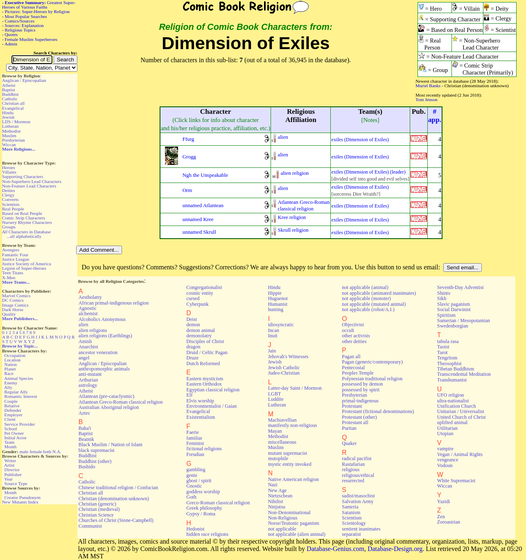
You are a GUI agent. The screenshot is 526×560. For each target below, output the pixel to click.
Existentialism (200, 417)
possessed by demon (362, 384)
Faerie (192, 432)
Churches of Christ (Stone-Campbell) (116, 520)
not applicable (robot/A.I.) (368, 309)
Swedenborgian (452, 326)
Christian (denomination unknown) (114, 498)
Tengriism (447, 358)
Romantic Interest (21, 396)
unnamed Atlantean (203, 205)
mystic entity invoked (290, 464)
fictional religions (204, 449)
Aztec (84, 413)
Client (10, 419)
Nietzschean (280, 496)
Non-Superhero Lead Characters (31, 181)
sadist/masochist (358, 496)
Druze (192, 358)
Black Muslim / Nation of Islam (110, 444)
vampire (445, 449)
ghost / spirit (198, 480)
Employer (14, 414)
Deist (191, 319)
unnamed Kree (198, 219)
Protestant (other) (359, 417)
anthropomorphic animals (104, 369)
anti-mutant (90, 374)
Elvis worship (200, 401)
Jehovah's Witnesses (288, 356)
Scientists (11, 204)
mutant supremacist (287, 453)
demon (193, 324)
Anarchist (88, 347)
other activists (356, 336)
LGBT (274, 394)
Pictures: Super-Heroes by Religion (37, 11)
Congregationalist (204, 287)
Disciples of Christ (205, 341)
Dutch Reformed (203, 363)
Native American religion (293, 479)
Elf (189, 395)
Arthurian (88, 380)
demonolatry (199, 336)
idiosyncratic (281, 324)
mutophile (278, 458)
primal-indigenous (360, 401)
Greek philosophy (204, 508)
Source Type (16, 483)
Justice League (15, 259)
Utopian (445, 433)
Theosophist (449, 363)
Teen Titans (12, 272)
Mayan (275, 431)
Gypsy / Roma (200, 514)
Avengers (10, 249)
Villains (9, 171)
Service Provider (20, 424)
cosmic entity (199, 293)
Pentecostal (353, 367)
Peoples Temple (357, 373)
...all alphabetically (24, 236)
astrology (88, 385)
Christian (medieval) (99, 509)
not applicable (282, 529)
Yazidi (443, 501)
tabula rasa (448, 341)
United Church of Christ (461, 417)
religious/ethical (358, 475)
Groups (9, 226)
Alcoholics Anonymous (102, 319)
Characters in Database (26, 231)
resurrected (353, 480)
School (11, 428)
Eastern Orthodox (204, 384)
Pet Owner (14, 433)
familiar (194, 438)
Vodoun (445, 465)
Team (9, 442)
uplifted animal (452, 422)
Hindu (8, 112)
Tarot (442, 352)
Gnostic (194, 486)
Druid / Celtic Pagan (206, 352)
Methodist (11, 131)
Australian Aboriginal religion (109, 407)
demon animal (200, 330)
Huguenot (278, 298)
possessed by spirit (360, 390)
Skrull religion (293, 230)
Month (11, 446)
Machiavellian (282, 420)
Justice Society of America (26, 263)
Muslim (9, 135)
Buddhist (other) (95, 461)
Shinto (443, 293)
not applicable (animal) (365, 287)
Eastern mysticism (204, 379)
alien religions (93, 330)
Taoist (443, 347)
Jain (272, 351)
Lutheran (10, 126)
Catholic (10, 98)
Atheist (8, 85)
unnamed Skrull (199, 232)
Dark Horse (12, 309)
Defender (13, 410)
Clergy (8, 194)
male (24, 451)
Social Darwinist (454, 309)
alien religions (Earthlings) (105, 336)
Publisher (13, 474)
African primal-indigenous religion (114, 303)
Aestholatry (90, 297)
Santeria (350, 507)
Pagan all (351, 356)
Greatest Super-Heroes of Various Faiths (38, 4)
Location (13, 359)
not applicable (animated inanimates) (379, 293)
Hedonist (195, 529)
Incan (273, 330)
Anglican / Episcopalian (24, 80)
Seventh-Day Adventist (460, 287)
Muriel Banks (427, 85)
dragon (193, 347)
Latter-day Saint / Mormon (295, 388)
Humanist (278, 304)
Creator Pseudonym (23, 497)
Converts (10, 199)
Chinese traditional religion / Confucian (118, 487)
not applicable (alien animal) (296, 534)
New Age (277, 490)
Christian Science (96, 515)
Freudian (195, 454)
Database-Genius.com (335, 548)
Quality (9, 314)
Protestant (352, 406)
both (47, 451)
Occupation (15, 355)
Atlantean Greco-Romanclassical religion (304, 205)
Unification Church (456, 406)
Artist (9, 465)
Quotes (11, 34)
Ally (8, 387)
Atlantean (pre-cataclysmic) (106, 396)
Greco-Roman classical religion (218, 503)
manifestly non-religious (292, 425)
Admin (11, 43)
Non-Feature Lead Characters (29, 185)
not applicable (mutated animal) (374, 304)
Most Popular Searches (26, 16)
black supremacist (97, 450)
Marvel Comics (16, 295)
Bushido (87, 467)
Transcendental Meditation (464, 374)
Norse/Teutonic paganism (293, 523)
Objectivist (353, 324)
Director (12, 469)
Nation (11, 364)
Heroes (8, 167)
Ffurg (188, 139)
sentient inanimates (361, 529)
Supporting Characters (22, 176)
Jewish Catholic (284, 367)
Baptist (8, 89)
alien (283, 137)
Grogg (189, 157)
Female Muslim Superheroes (31, 39)
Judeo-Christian (284, 373)
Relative (12, 405)
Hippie (275, 293)
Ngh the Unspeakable (205, 175)
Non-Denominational (289, 512)
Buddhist (10, 94)
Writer (10, 460)
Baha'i (85, 428)
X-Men (8, 277)
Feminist (195, 443)
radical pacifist (356, 458)
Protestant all (355, 422)
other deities (354, 341)
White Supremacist (456, 480)
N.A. (56, 451)
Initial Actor (16, 437)
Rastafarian (353, 464)
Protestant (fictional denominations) (378, 411)
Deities (8, 190)
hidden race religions (207, 534)
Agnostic (88, 308)
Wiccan (9, 144)
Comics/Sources (20, 20)
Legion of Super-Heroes (24, 268)
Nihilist (275, 501)
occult (348, 330)
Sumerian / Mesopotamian (463, 320)
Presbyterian (13, 140)
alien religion (294, 173)
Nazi (273, 485)
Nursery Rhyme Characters (27, 222)
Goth (191, 497)
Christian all (13, 103)
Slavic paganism (453, 304)
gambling (195, 469)
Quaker (349, 443)
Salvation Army (357, 501)
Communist (90, 526)
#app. (434, 116)
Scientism (351, 518)
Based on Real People (22, 213)
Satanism (351, 512)
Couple (11, 401)
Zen (441, 516)
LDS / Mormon (16, 121)
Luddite (276, 399)
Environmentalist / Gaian (211, 406)
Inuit (273, 336)
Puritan (349, 428)
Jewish (8, 117)
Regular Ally (16, 391)
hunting (275, 309)
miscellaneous (282, 442)
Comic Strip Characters (23, 217)
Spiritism (446, 315)
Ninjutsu (276, 507)
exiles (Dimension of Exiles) (359, 139)
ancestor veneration (98, 352)
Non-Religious (283, 518)
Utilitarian (447, 428)
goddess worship (203, 492)
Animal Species (18, 378)
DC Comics (13, 300)
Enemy (11, 382)
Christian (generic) (97, 504)
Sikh (441, 298)
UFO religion (450, 395)
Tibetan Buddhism (455, 369)
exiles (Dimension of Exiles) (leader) (368, 172)
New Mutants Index (20, 501)
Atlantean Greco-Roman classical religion (121, 402)
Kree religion (292, 217)
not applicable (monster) (366, 298)
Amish (85, 341)
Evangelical (13, 108)
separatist (351, 534)
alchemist (88, 313)
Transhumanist (452, 380)
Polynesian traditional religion (372, 379)
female (35, 451)
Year (8, 478)
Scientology (354, 523)
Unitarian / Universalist (460, 411)
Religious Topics (20, 29)
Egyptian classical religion (212, 390)
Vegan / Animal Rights (460, 454)
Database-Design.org (395, 548)
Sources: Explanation (24, 25)
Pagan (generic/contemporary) (372, 362)
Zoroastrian (448, 522)
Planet (10, 368)
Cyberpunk (197, 304)
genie (191, 475)
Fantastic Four (15, 254)
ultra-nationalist (453, 401)
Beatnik (86, 439)
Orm (187, 190)
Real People (13, 208)
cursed (192, 298)
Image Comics (15, 305)
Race (9, 373)
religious (350, 469)
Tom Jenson (426, 99)
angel (84, 358)
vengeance (447, 460)
